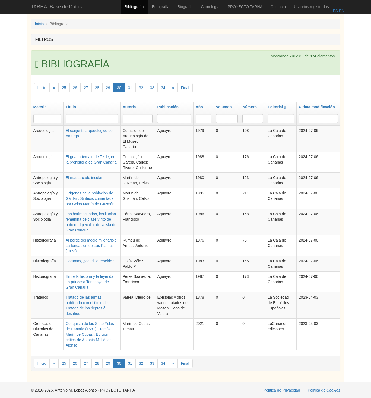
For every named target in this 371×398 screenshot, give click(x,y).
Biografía (185, 7)
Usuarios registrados (311, 7)
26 (75, 88)
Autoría (129, 107)
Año (199, 107)
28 (97, 88)
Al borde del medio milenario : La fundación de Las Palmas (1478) (91, 245)
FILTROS (44, 39)
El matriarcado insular (84, 177)
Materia (40, 107)
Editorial (277, 107)
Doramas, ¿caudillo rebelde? (90, 261)
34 (163, 88)
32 (141, 88)
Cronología (210, 7)
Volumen (224, 107)
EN (341, 11)
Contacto (278, 7)
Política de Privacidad (282, 390)
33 (152, 88)
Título (71, 107)
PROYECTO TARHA (245, 7)
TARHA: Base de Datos (56, 6)
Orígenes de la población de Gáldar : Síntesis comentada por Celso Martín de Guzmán (90, 198)
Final (185, 88)
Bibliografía (134, 7)
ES (335, 11)
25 (64, 88)
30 (119, 88)
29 (108, 88)
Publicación (168, 107)
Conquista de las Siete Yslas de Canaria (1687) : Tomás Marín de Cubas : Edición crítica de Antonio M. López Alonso (90, 334)
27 (86, 88)
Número (249, 107)
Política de (324, 390)
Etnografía (161, 7)
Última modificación (317, 107)
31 (130, 88)
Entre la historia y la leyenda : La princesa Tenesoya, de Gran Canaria (91, 281)
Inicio (39, 24)
